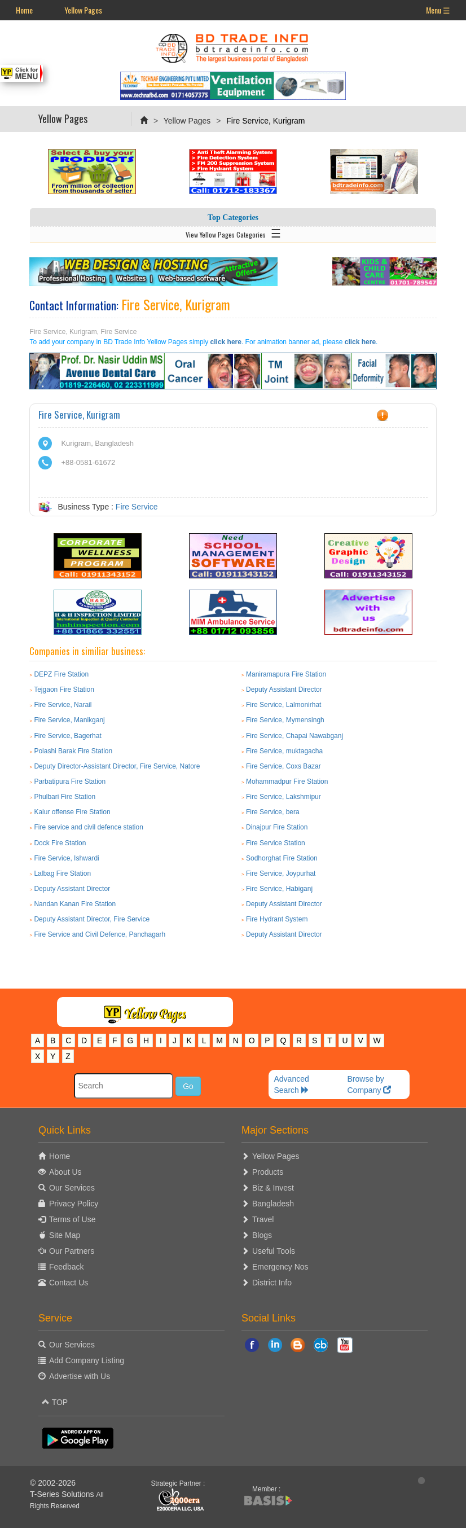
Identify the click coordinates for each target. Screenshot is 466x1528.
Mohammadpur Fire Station (287, 781)
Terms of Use (72, 1219)
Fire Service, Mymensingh (285, 720)
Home (24, 10)
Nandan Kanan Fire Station (75, 904)
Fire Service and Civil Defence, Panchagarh (99, 934)
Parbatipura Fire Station (69, 781)
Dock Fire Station (60, 843)
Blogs (262, 1235)
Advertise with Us (79, 1376)
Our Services (72, 1187)
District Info (272, 1282)
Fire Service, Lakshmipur (283, 797)
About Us (65, 1171)
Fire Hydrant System (276, 919)
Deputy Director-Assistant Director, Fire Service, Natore (117, 766)
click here (225, 342)
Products (267, 1171)
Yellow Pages (83, 10)
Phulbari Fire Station (64, 797)
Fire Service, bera (273, 812)
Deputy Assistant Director (284, 689)
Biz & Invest (273, 1187)
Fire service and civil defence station (88, 827)
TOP (55, 1402)
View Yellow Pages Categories (233, 232)
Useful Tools (273, 1250)
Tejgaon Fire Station (64, 689)
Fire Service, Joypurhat (280, 873)
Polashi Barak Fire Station (73, 751)
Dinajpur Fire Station (276, 827)
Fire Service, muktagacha (284, 751)
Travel (263, 1219)
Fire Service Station (275, 843)
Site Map (64, 1235)
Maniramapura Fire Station (286, 674)
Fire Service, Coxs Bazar (283, 766)
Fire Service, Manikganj (69, 720)
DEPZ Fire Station (61, 674)
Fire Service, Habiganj (279, 889)
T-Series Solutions (63, 1494)
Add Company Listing (86, 1360)
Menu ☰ (438, 10)
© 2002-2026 (53, 1482)
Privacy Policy (73, 1203)
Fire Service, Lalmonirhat (283, 705)
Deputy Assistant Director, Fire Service (92, 919)
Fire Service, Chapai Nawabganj (294, 736)
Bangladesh (273, 1203)
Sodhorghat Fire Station (282, 858)
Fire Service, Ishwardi (66, 858)
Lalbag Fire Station (62, 873)
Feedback (66, 1266)
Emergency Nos (280, 1266)
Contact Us (68, 1282)
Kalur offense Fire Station (72, 812)
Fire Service (137, 506)
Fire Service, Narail (62, 705)
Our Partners (71, 1250)
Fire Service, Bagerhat (67, 736)
